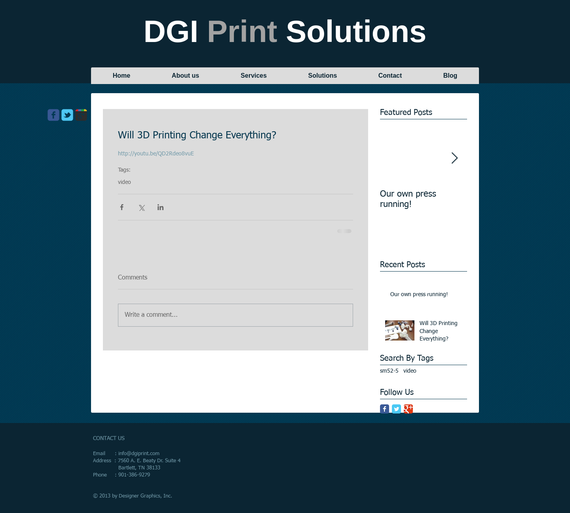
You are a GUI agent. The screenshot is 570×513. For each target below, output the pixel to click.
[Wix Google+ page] (81, 115)
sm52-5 (389, 371)
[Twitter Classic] (396, 408)
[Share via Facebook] (121, 207)
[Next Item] (454, 158)
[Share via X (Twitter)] (141, 207)
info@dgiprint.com (139, 453)
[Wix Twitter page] (67, 115)
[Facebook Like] (70, 133)
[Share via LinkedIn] (160, 207)
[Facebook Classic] (384, 408)
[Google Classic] (408, 408)
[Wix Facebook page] (53, 115)
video (124, 182)
